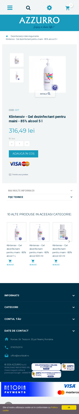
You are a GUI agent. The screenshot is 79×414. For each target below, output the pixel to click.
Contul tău (12, 319)
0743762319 (16, 347)
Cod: (11, 110)
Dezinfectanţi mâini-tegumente (25, 36)
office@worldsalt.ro (20, 355)
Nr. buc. (12, 138)
